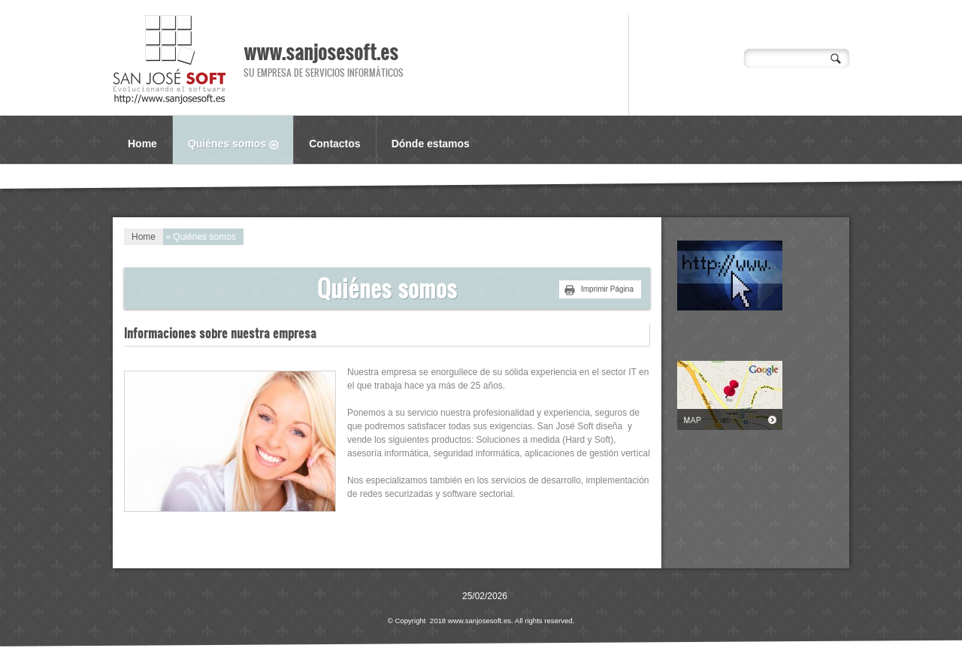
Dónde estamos (431, 144)
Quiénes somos (240, 145)
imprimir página (607, 289)
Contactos (334, 144)
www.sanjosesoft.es (321, 51)
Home (142, 144)
